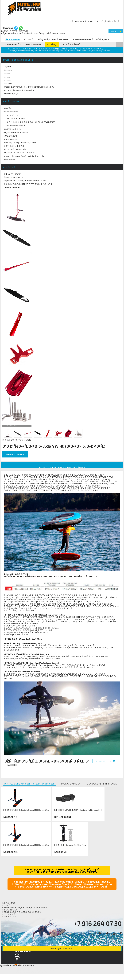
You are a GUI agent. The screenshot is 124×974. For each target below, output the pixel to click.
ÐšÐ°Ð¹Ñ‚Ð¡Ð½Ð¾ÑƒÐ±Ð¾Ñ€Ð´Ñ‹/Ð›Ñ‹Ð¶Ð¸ (20, 143)
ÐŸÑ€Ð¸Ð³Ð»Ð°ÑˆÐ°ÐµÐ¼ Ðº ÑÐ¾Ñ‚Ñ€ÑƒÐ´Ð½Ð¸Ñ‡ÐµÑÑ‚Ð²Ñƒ (29, 87)
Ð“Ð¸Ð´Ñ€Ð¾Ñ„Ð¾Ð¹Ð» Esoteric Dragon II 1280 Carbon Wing (26, 845)
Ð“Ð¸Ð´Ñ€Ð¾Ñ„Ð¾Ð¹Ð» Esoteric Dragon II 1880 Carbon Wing (26, 810)
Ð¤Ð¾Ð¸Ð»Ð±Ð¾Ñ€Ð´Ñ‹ (16, 125)
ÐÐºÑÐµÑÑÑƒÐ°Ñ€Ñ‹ (14, 146)
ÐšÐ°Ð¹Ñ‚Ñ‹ (8, 108)
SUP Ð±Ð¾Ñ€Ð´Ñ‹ (10, 136)
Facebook (12, 765)
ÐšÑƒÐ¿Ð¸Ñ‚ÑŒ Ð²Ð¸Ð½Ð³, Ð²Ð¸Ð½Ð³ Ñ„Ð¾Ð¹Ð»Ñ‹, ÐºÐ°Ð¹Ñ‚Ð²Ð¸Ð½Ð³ (80, 49)
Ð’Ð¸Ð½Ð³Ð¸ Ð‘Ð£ (13, 115)
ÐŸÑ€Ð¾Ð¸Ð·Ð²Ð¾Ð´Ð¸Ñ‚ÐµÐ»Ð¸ (18, 60)
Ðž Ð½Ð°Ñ (29, 39)
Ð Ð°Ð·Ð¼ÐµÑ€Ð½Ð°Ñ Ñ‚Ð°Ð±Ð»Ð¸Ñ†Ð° (19, 90)
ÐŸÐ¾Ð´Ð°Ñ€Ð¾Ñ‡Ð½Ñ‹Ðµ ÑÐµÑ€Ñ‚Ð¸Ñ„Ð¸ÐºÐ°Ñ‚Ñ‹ (24, 156)
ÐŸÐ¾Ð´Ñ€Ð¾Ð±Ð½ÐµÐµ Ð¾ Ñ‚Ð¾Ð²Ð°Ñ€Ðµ (62, 467)
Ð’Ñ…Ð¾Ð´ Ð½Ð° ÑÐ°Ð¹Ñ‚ (81, 21)
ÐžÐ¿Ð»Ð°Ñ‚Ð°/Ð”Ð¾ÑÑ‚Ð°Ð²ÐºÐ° (53, 39)
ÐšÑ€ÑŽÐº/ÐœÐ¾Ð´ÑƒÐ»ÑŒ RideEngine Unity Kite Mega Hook (78, 810)
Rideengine (8, 70)
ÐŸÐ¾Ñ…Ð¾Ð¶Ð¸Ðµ (71, 784)
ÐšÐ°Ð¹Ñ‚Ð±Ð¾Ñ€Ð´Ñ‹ (12, 129)
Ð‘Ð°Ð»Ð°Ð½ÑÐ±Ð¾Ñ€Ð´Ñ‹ (15, 149)
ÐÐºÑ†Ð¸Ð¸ (52, 44)
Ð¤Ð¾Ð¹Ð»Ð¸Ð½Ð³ (11, 111)
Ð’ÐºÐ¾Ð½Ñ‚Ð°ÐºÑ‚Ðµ (104, 761)
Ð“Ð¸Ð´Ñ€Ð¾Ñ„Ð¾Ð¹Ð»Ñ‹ (16, 119)
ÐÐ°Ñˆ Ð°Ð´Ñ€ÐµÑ (72, 44)
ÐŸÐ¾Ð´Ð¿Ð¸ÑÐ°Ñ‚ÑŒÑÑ (62, 949)
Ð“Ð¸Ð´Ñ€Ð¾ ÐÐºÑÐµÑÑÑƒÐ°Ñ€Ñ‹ (19, 153)
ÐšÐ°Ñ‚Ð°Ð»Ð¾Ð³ (12, 39)
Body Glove (8, 83)
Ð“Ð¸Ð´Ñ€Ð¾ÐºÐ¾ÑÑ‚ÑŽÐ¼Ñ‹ (16, 132)
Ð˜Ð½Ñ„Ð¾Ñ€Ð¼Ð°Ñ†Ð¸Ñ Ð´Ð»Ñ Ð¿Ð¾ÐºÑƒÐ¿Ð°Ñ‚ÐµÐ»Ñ (25, 908)
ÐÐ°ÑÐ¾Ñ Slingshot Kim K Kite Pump (70, 845)
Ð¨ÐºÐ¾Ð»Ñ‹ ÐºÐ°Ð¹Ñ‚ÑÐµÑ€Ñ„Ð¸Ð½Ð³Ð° (92, 39)
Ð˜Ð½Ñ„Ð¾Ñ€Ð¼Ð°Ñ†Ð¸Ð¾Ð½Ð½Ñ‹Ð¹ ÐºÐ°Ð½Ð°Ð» (21, 912)
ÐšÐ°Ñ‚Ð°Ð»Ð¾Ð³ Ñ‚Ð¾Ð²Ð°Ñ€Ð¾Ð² (38, 49)
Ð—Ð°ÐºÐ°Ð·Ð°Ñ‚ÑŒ (15, 454)
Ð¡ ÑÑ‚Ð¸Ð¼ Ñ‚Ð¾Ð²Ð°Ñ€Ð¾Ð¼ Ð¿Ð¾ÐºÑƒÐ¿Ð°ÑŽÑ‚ (29, 784)
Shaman (7, 73)
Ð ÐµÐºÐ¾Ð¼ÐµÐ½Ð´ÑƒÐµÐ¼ (102, 784)
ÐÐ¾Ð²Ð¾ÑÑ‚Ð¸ (13, 44)
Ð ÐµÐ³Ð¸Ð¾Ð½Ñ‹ (33, 44)
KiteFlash (7, 80)
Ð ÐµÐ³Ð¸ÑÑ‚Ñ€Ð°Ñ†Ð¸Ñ (108, 21)
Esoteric (7, 77)
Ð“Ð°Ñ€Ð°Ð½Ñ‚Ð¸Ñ (11, 94)
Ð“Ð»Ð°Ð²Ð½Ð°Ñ (15, 49)
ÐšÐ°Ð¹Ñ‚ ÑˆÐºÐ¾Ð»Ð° (10, 910)
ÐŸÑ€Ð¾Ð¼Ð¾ (10, 160)
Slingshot (7, 67)
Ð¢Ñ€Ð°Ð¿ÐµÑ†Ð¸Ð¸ (11, 139)
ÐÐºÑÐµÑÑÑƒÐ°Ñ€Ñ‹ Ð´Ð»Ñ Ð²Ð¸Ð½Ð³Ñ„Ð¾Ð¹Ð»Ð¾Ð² (31, 122)
